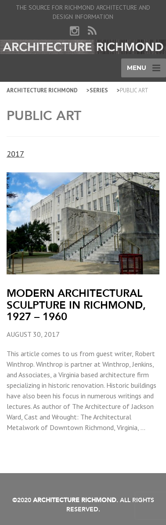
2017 (15, 154)
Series (99, 90)
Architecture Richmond (42, 90)
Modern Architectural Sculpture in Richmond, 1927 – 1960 (76, 305)
